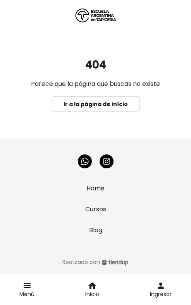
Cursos (95, 209)
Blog (95, 230)
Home (95, 188)
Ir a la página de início (96, 104)
